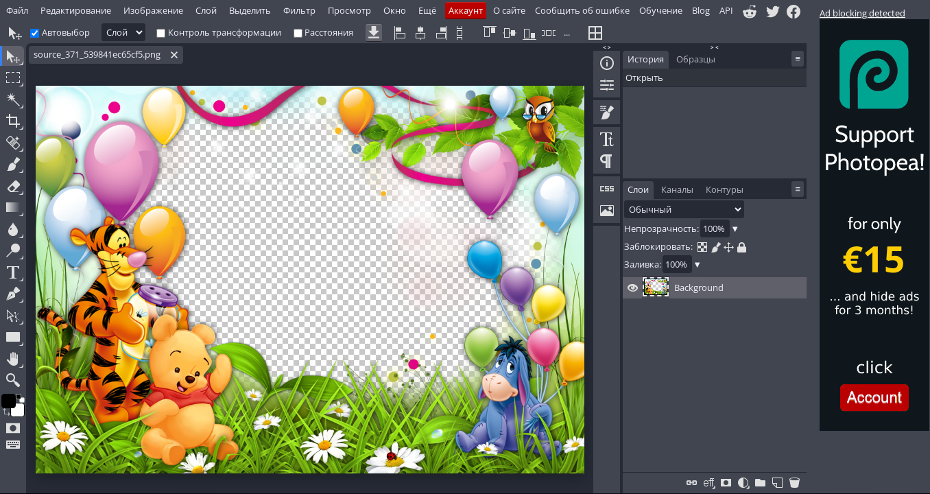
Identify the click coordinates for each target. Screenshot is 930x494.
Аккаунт (466, 10)
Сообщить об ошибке (582, 10)
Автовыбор (66, 32)
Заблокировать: (659, 246)
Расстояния (329, 32)
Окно (394, 10)
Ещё (427, 10)
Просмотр (349, 10)
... (567, 32)
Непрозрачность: (661, 228)
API (726, 10)
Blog (701, 10)
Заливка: (642, 264)
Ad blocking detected (862, 13)
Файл (17, 10)
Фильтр (299, 10)
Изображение (153, 10)
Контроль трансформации (224, 32)
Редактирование (75, 10)
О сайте (509, 10)
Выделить (250, 10)
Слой (206, 10)
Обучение (660, 10)
